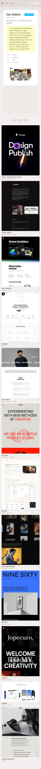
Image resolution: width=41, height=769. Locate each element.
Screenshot (29, 14)
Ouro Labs (5, 455)
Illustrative (14, 57)
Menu (7, 3)
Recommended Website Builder (9, 178)
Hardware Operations (8, 759)
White (13, 60)
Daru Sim (4, 511)
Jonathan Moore (6, 232)
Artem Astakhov (6, 288)
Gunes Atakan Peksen (8, 566)
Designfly (4, 703)
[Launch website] (38, 233)
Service (9, 624)
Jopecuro (4, 678)
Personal (4, 234)
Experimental (5, 457)
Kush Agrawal (6, 399)
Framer (3, 238)
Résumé (14, 234)
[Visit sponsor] (38, 177)
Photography (4, 568)
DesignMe (5, 344)
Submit (20, 121)
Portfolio (14, 54)
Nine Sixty (5, 622)
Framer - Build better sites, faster (12, 177)
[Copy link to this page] (23, 14)
